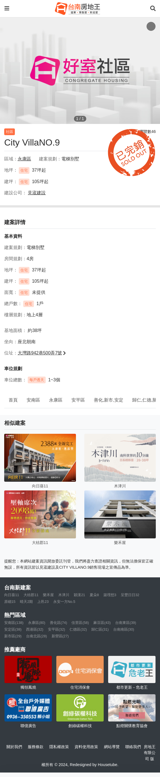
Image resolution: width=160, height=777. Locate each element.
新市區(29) (13, 636)
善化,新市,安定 (108, 400)
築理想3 (109, 595)
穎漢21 (79, 595)
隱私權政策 (59, 746)
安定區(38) (13, 629)
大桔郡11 (31, 595)
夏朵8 (94, 595)
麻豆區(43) (102, 623)
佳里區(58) (80, 623)
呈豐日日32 (130, 595)
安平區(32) (56, 629)
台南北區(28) (36, 636)
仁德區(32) (78, 629)
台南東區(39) (125, 623)
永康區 (55, 400)
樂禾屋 (48, 595)
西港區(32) (34, 629)
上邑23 (42, 602)
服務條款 (35, 746)
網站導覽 (112, 746)
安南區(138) (14, 623)
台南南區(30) (123, 629)
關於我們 (14, 746)
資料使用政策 (86, 746)
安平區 (78, 400)
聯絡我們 (133, 746)
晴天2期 (26, 602)
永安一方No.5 (64, 602)
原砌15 (9, 602)
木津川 (63, 595)
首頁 (13, 400)
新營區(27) (60, 636)
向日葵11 (11, 595)
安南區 (33, 400)
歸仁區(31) (100, 629)
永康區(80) (36, 623)
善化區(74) (58, 623)
